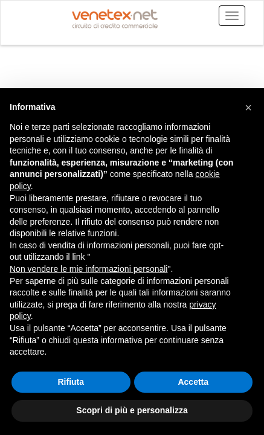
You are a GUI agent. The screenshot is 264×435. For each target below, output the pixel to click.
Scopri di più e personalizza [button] (131, 410)
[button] (248, 107)
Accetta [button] (193, 382)
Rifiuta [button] (70, 382)
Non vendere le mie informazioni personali (88, 269)
